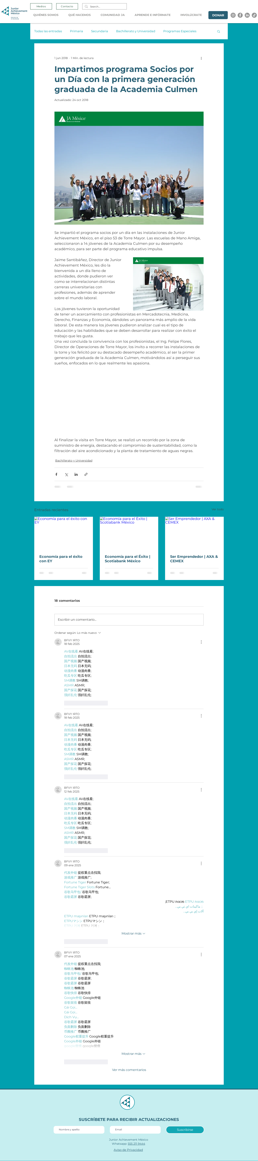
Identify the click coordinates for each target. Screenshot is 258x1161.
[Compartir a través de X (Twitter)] (66, 474)
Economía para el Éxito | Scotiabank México (127, 558)
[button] (47, 15)
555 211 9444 (136, 1143)
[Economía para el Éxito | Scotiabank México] (129, 533)
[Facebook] (240, 15)
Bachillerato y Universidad (135, 31)
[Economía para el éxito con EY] (63, 533)
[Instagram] (233, 15)
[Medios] (41, 6)
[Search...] (104, 6)
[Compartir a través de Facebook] (56, 474)
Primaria (76, 31)
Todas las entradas (48, 31)
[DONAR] (218, 15)
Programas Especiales (179, 31)
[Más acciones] (201, 58)
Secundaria (99, 31)
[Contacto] (67, 6)
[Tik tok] (254, 15)
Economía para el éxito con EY (60, 558)
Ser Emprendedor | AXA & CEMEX (194, 558)
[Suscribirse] (185, 1130)
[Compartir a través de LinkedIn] (76, 474)
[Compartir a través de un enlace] (86, 474)
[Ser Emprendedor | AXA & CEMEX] (194, 533)
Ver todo (218, 509)
